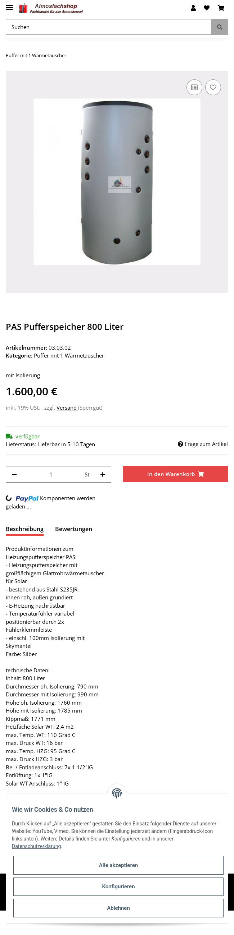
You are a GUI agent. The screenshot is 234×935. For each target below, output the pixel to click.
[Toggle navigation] (9, 4)
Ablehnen (118, 908)
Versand (67, 407)
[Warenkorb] (221, 8)
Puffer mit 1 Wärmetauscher (69, 355)
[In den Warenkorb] (175, 474)
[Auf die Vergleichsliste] (194, 87)
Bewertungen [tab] (73, 529)
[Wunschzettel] (206, 8)
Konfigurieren (118, 886)
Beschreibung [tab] (25, 529)
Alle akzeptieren (118, 865)
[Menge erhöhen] (103, 474)
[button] (193, 8)
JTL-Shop (129, 926)
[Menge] (51, 474)
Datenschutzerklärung (36, 846)
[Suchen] (109, 27)
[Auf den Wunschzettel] (213, 87)
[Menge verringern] (14, 474)
